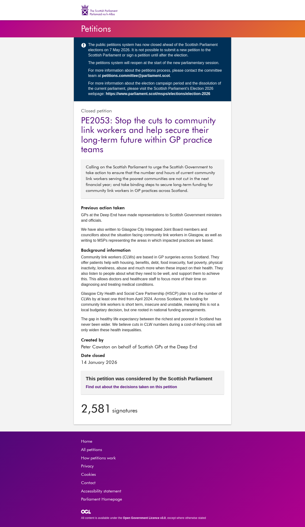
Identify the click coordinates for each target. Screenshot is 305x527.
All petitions (91, 450)
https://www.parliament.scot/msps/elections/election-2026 (158, 94)
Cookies (88, 474)
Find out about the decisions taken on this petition (131, 387)
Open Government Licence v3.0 (144, 518)
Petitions (96, 29)
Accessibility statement (101, 491)
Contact (88, 483)
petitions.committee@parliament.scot (136, 76)
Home (86, 441)
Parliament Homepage (101, 499)
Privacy (87, 466)
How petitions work (98, 458)
